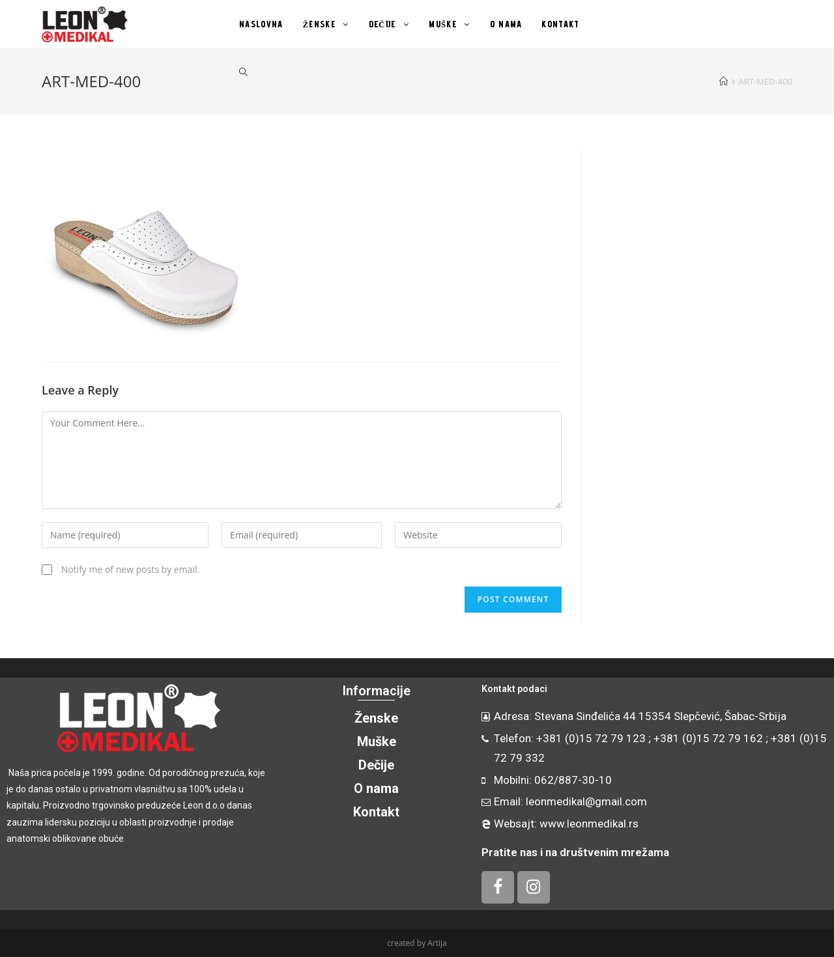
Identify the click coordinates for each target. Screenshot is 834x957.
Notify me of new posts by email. (130, 569)
